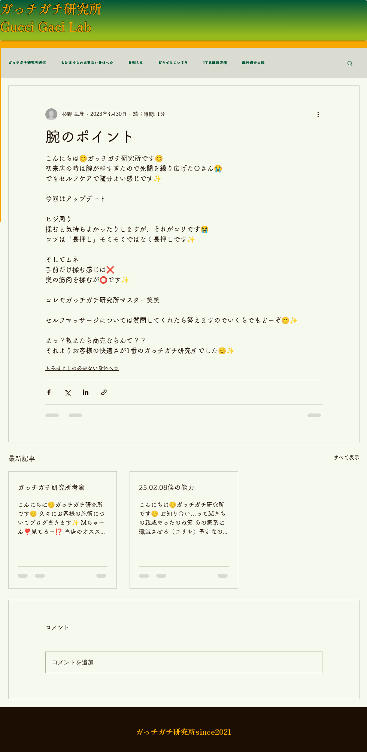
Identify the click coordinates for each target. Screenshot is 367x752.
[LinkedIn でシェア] (85, 392)
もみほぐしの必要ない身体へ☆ (87, 63)
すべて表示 (346, 457)
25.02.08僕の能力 (166, 487)
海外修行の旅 (253, 63)
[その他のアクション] (317, 114)
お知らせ (135, 63)
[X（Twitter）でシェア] (67, 392)
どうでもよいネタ (173, 63)
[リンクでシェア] (103, 392)
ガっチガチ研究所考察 (51, 487)
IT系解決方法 (215, 63)
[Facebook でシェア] (48, 392)
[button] (350, 63)
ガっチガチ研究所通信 (27, 63)
